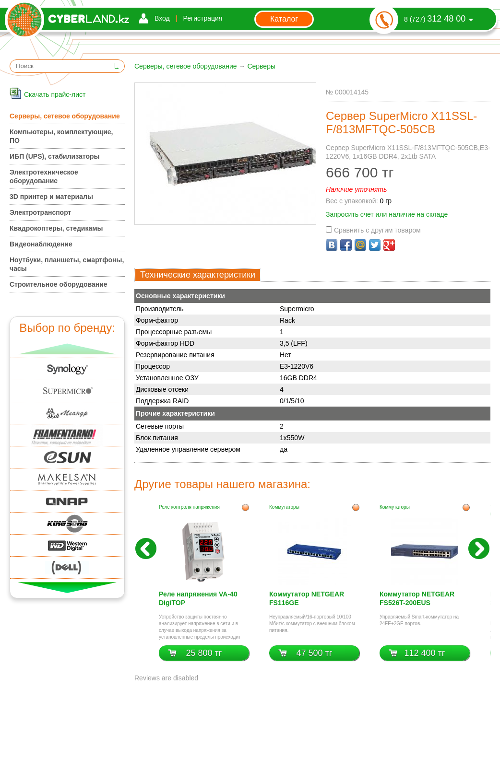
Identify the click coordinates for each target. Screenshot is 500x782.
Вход (162, 18)
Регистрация (203, 18)
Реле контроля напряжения (189, 507)
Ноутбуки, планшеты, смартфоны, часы (67, 264)
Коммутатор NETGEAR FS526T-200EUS (417, 598)
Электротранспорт (40, 212)
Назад (145, 548)
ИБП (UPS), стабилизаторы (54, 156)
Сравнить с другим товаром (373, 230)
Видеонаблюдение (41, 244)
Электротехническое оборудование (44, 176)
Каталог (284, 19)
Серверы (261, 66)
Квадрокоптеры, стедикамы (56, 228)
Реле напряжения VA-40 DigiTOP (198, 598)
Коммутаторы (284, 507)
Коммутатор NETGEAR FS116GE (306, 598)
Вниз (67, 587)
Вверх (67, 348)
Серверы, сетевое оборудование (185, 66)
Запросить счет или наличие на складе (387, 214)
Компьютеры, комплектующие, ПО (61, 136)
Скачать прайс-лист (54, 94)
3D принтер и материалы (51, 196)
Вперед (478, 548)
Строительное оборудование (58, 284)
